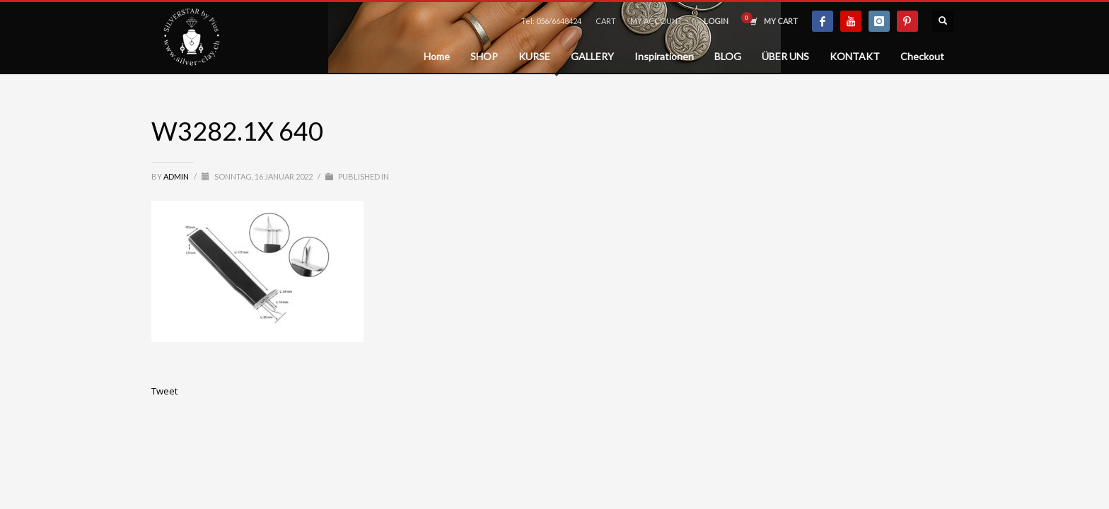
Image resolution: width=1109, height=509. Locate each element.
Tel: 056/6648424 (551, 20)
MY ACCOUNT (656, 20)
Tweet (164, 391)
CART (606, 20)
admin (176, 176)
